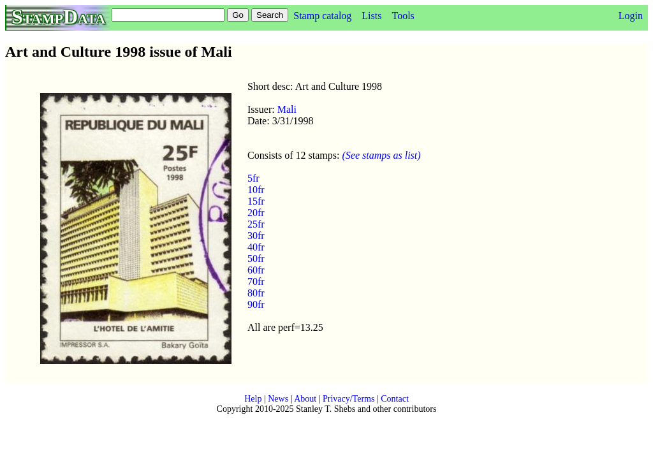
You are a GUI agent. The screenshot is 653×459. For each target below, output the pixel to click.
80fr (256, 293)
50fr (256, 258)
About (305, 399)
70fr (256, 281)
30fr (256, 235)
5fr (253, 178)
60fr (256, 270)
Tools (403, 15)
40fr (256, 247)
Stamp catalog (322, 15)
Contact (395, 399)
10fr (256, 189)
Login (631, 15)
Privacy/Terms (348, 399)
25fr (256, 224)
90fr (256, 304)
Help (252, 399)
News (278, 399)
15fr (256, 201)
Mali (287, 109)
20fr (256, 212)
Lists (371, 15)
